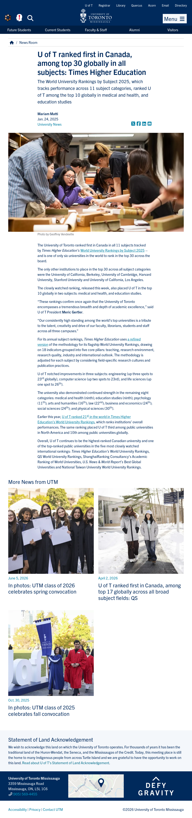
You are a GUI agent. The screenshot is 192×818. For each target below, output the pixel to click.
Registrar (104, 5)
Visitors (172, 29)
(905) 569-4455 (25, 794)
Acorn (152, 5)
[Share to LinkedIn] (144, 123)
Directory (181, 5)
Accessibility (17, 809)
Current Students (57, 29)
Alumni (134, 29)
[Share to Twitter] (133, 123)
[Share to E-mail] (150, 123)
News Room (28, 42)
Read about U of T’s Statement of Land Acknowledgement (65, 762)
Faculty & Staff (96, 29)
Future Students (19, 29)
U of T (89, 5)
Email (165, 5)
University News (50, 124)
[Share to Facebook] (139, 123)
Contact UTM (53, 809)
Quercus (136, 5)
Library (120, 5)
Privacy (34, 809)
